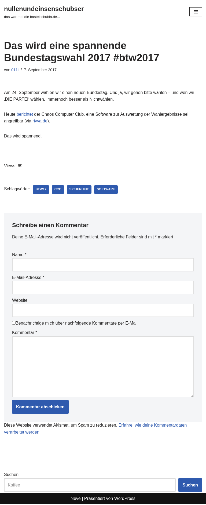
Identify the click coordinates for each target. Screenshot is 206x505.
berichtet (25, 114)
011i (15, 70)
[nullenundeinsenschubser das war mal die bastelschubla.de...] (44, 12)
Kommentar (24, 333)
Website (20, 300)
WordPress (124, 499)
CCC (58, 190)
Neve (75, 499)
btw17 (41, 190)
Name (19, 255)
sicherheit (79, 190)
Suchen (11, 475)
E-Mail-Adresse (28, 277)
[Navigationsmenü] (195, 11)
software (106, 190)
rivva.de (40, 121)
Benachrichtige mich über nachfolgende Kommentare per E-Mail (74, 323)
